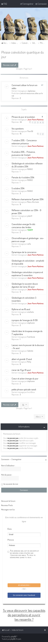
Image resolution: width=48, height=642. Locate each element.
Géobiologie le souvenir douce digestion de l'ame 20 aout (25, 285)
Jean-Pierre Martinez (35, 119)
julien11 (29, 216)
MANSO (30, 169)
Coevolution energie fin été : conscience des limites (24, 226)
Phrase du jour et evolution (23, 116)
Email (10, 529)
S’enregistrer (16, 459)
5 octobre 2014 (18, 188)
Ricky (29, 361)
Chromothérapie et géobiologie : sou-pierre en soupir (28, 239)
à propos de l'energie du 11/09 (24, 320)
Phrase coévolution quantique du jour (22, 54)
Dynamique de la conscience (24, 251)
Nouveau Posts (7, 505)
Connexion (5, 459)
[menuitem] (4, 3)
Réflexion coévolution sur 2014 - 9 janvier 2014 (26, 212)
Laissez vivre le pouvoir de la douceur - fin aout (28, 346)
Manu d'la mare (33, 202)
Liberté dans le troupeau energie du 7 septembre (27, 332)
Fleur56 (30, 131)
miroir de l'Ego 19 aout (21, 369)
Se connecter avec (24, 595)
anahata (30, 312)
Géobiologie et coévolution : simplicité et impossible (28, 262)
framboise (31, 337)
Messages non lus (8, 509)
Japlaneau (31, 91)
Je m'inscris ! (24, 585)
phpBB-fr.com (15, 639)
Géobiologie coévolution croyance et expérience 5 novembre (27, 274)
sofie (29, 244)
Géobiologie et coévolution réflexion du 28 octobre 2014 (27, 165)
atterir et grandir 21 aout (22, 358)
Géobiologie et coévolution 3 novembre (24, 299)
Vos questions (18, 128)
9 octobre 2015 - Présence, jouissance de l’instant (23, 153)
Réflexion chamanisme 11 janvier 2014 (27, 199)
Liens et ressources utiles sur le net (27, 94)
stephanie (31, 323)
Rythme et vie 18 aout (21, 309)
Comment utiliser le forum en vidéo (24, 86)
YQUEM (30, 230)
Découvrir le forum (8, 501)
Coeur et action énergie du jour (25, 378)
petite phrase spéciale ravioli (24, 389)
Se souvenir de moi (10, 484)
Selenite (30, 350)
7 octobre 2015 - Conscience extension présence (24, 142)
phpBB (13, 636)
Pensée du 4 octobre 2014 (23, 177)
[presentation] (26, 571)
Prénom (11, 540)
